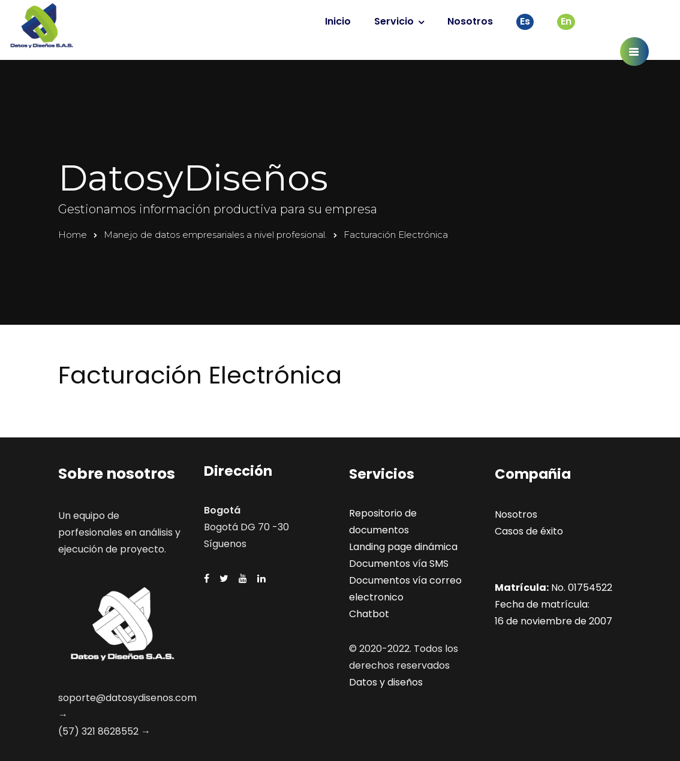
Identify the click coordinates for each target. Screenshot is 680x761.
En (566, 21)
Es (525, 21)
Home (72, 234)
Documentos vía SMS (399, 563)
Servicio (394, 21)
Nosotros (470, 21)
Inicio (338, 21)
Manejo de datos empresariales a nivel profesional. (215, 234)
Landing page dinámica (403, 547)
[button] (634, 51)
